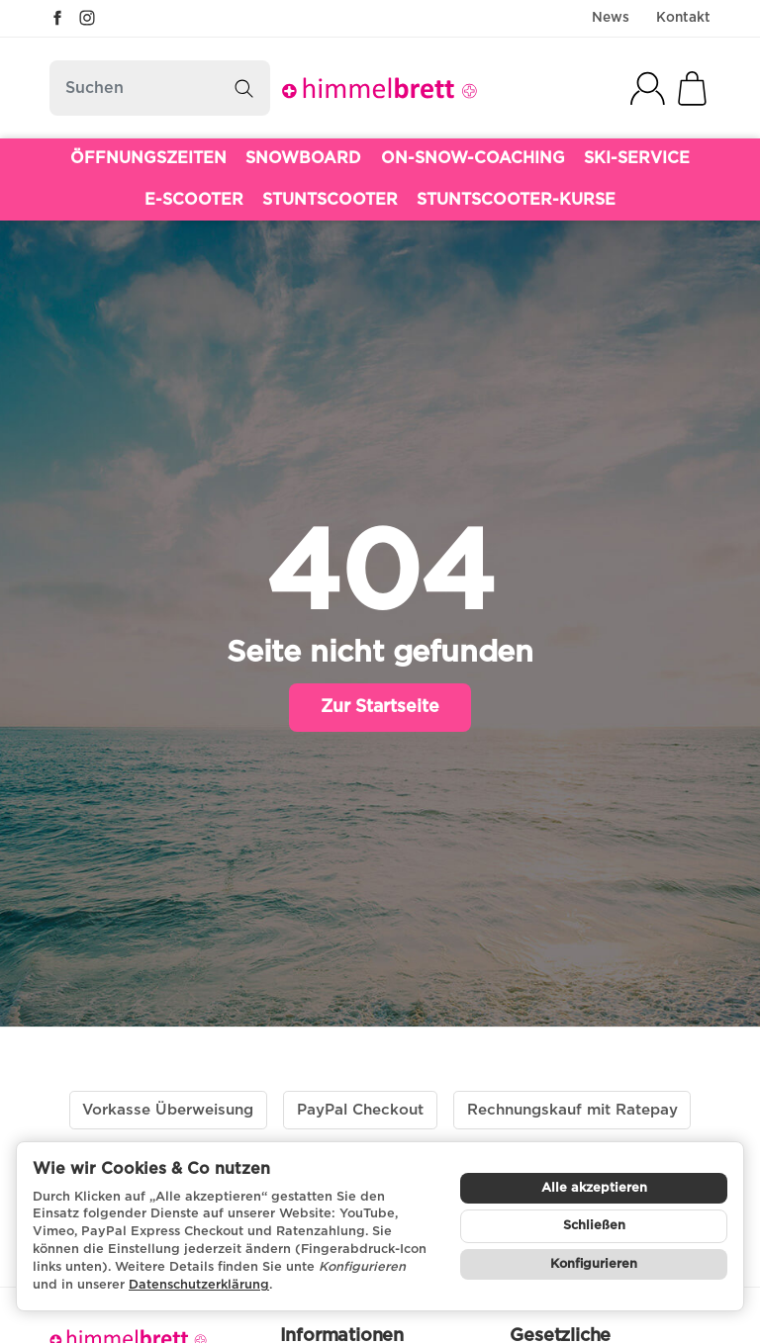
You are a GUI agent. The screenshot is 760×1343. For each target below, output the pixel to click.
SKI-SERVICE (637, 158)
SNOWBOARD (303, 158)
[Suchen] (159, 88)
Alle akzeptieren (594, 1188)
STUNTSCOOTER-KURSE (516, 200)
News (610, 18)
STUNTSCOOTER (330, 200)
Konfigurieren (593, 1264)
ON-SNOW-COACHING (473, 158)
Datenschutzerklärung (199, 1285)
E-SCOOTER (193, 200)
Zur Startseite (380, 707)
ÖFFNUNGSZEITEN (148, 158)
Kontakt (683, 18)
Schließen (594, 1225)
